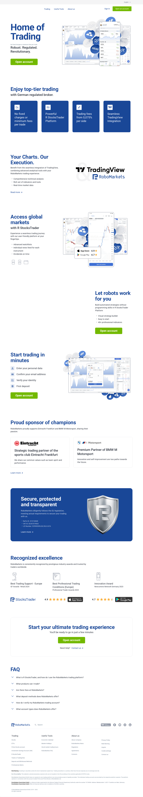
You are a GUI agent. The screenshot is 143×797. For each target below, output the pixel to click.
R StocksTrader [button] (16, 754)
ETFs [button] (13, 743)
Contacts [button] (74, 754)
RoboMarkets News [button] (78, 743)
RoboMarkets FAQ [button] (47, 750)
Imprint (103, 747)
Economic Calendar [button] (47, 740)
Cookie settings (106, 751)
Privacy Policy (105, 740)
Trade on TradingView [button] (18, 758)
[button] (125, 2)
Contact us (77, 648)
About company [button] (76, 740)
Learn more (17, 473)
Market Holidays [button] (47, 743)
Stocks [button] (14, 740)
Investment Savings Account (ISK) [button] (22, 750)
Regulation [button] (75, 747)
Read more (16, 192)
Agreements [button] (75, 750)
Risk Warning (105, 743)
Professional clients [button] (18, 765)
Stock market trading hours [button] (50, 747)
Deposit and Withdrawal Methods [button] (22, 761)
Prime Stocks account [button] (18, 747)
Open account (24, 61)
